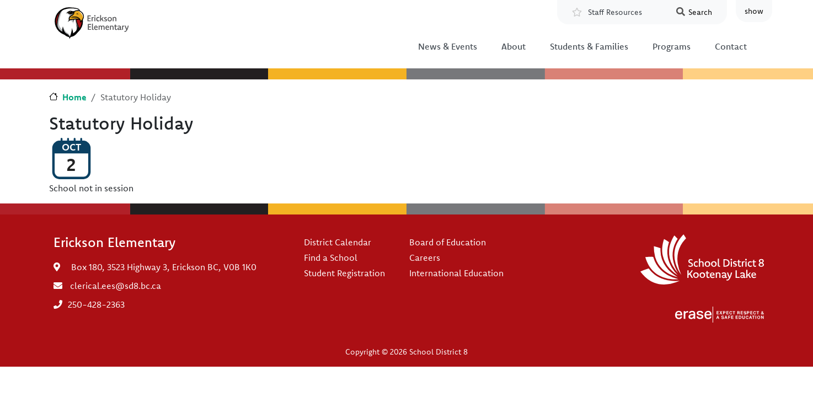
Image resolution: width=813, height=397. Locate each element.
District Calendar (337, 242)
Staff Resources (615, 12)
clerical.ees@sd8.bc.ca (115, 285)
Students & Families (589, 46)
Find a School (330, 257)
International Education (456, 272)
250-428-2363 (96, 304)
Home (74, 97)
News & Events (447, 46)
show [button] (754, 11)
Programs (671, 46)
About (513, 46)
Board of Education (447, 242)
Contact (731, 46)
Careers (424, 257)
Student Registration (344, 272)
